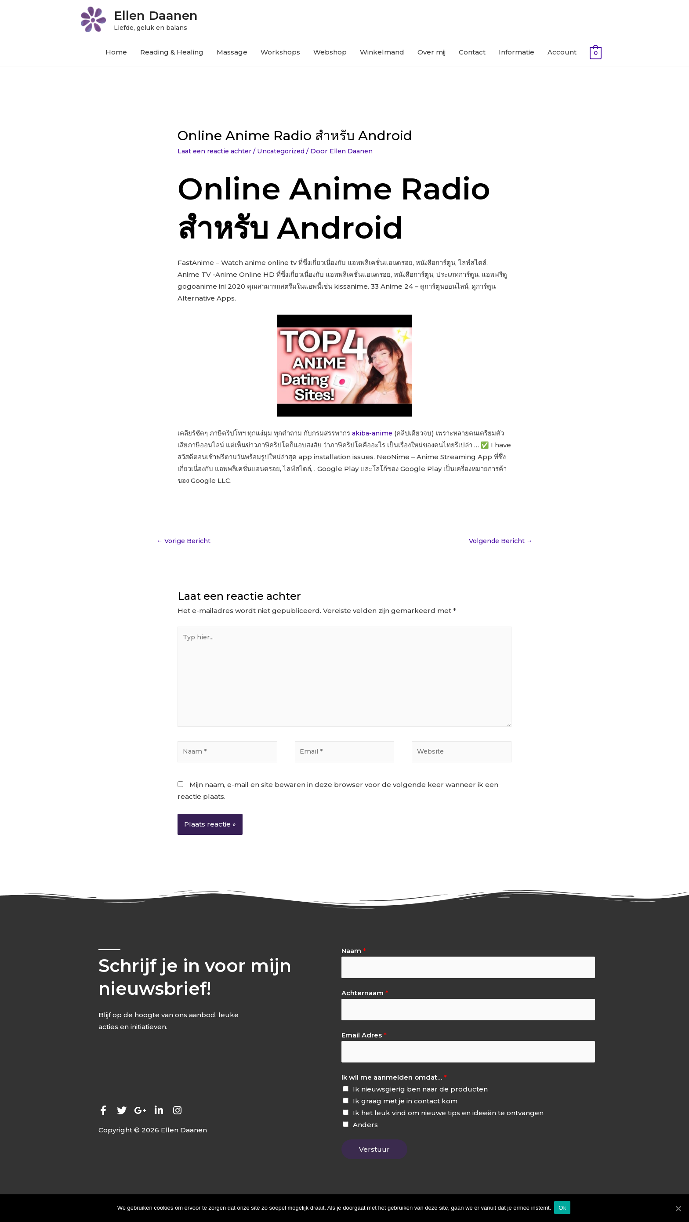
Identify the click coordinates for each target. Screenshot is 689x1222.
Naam (353, 959)
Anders (365, 1136)
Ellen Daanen (167, 15)
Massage (232, 54)
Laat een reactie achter (217, 153)
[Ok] (678, 1208)
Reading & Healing (171, 54)
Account (562, 54)
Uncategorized (288, 153)
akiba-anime (373, 435)
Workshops (280, 54)
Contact (472, 54)
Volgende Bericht (498, 543)
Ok (563, 1208)
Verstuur (374, 1161)
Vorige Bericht (185, 543)
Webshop (330, 54)
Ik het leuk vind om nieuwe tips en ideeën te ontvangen (448, 1124)
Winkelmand (382, 54)
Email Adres (364, 1046)
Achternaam (364, 1002)
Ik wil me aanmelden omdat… (394, 1089)
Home (116, 54)
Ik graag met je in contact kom (405, 1113)
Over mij (431, 54)
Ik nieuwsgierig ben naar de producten (420, 1101)
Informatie (516, 54)
